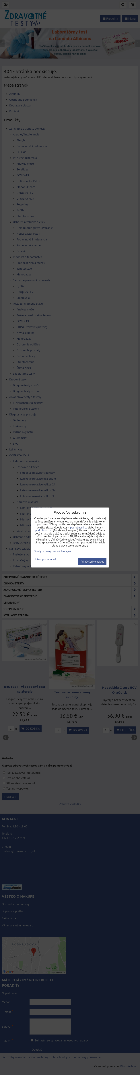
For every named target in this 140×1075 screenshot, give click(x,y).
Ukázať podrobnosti (45, 559)
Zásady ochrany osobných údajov (52, 551)
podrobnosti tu (78, 527)
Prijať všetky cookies (92, 561)
